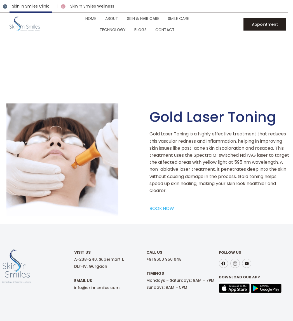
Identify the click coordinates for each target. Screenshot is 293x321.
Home (65, 24)
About (85, 24)
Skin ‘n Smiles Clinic (31, 6)
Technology (182, 24)
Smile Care (151, 24)
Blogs (209, 24)
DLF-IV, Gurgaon (89, 263)
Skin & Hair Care (115, 24)
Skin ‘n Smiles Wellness (92, 6)
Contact (233, 24)
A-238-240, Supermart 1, (98, 256)
